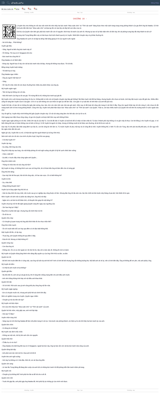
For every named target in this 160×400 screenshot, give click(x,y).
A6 (35, 9)
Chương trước (29, 12)
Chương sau (131, 12)
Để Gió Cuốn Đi (7, 9)
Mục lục (80, 12)
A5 (29, 9)
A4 (23, 9)
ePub (16, 9)
